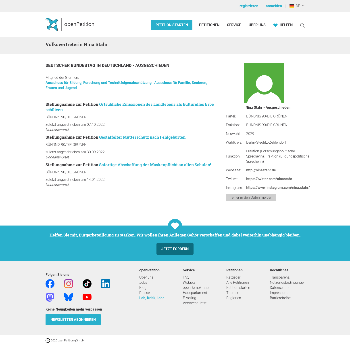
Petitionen (209, 25)
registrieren (249, 6)
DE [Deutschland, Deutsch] (295, 6)
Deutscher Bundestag (71, 65)
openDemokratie (195, 287)
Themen (232, 293)
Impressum (279, 293)
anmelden (274, 6)
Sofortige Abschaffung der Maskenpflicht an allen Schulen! (155, 164)
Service (234, 25)
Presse (144, 293)
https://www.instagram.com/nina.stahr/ (278, 187)
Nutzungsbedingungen (288, 282)
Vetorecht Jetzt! (195, 303)
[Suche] (302, 25)
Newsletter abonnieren (73, 319)
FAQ (186, 277)
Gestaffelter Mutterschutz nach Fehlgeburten (142, 137)
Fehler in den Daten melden (251, 197)
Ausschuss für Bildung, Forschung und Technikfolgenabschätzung (99, 83)
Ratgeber (233, 277)
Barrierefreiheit (281, 298)
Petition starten (172, 25)
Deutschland (117, 65)
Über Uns (257, 25)
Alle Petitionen (237, 282)
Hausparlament (195, 293)
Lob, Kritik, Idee (152, 298)
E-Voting (189, 298)
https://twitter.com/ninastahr (269, 179)
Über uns (146, 277)
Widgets (189, 282)
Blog (142, 287)
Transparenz (280, 277)
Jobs (143, 282)
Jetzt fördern (175, 249)
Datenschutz (280, 287)
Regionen (233, 298)
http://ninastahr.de (261, 170)
